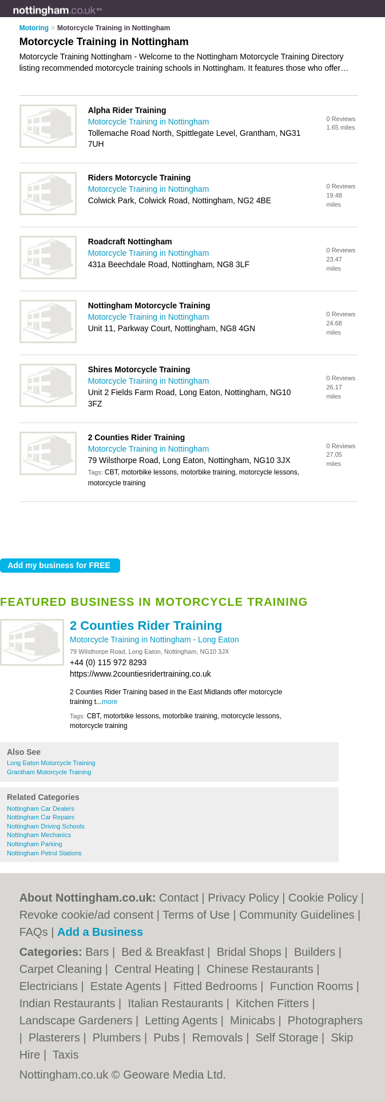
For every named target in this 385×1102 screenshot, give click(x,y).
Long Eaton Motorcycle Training (51, 762)
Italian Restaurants (177, 1003)
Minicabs (254, 1020)
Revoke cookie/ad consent (86, 914)
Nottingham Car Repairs (40, 817)
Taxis (66, 1054)
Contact (179, 897)
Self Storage (288, 1037)
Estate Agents (127, 986)
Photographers (325, 1020)
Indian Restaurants (68, 1003)
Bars (98, 952)
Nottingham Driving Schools (46, 826)
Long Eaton (218, 639)
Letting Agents (182, 1020)
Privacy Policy (243, 897)
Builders (316, 952)
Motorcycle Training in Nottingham (131, 639)
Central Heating (155, 969)
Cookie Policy (323, 897)
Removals (219, 1037)
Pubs (167, 1037)
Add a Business (100, 932)
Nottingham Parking (34, 843)
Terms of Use (196, 914)
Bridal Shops (251, 952)
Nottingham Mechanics (39, 834)
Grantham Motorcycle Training (49, 772)
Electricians (50, 986)
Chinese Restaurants (261, 969)
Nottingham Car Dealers (40, 808)
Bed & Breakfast (164, 952)
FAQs (33, 932)
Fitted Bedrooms (216, 986)
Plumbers (118, 1037)
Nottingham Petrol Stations (44, 853)
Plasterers (56, 1037)
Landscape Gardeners (77, 1020)
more (109, 702)
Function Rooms (313, 986)
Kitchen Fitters (274, 1003)
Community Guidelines (296, 914)
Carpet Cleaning (62, 969)
